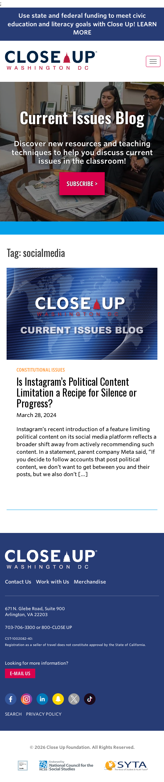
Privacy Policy (44, 714)
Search (13, 714)
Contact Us (18, 582)
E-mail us (20, 673)
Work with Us (52, 582)
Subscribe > (82, 183)
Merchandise (90, 582)
